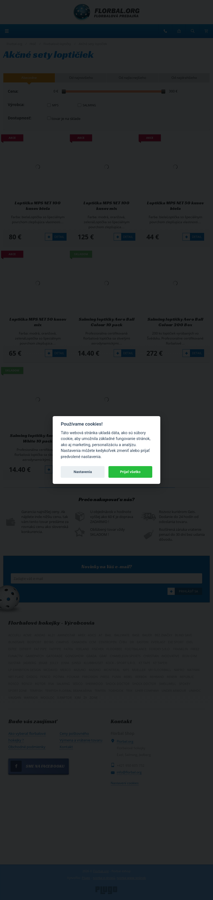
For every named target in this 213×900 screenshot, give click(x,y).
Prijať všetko (130, 472)
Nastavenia (82, 472)
